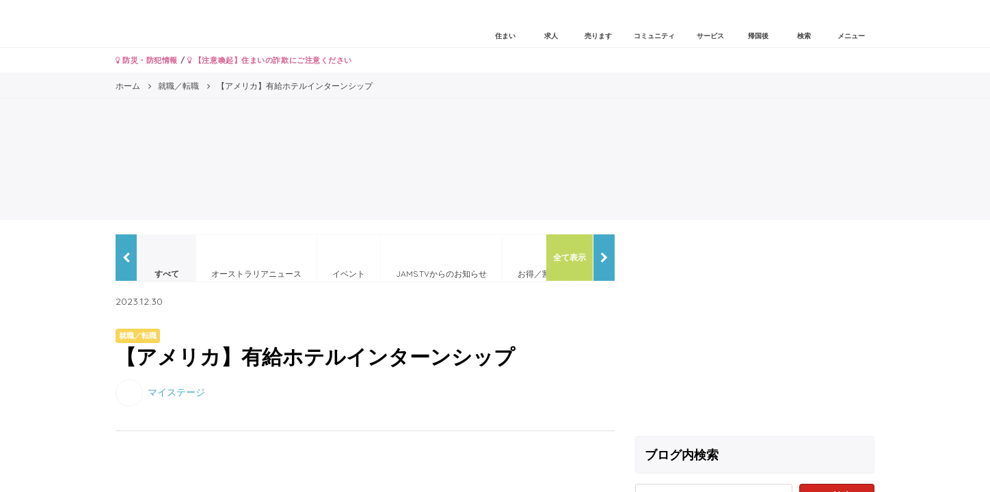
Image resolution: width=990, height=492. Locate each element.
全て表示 (569, 257)
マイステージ (176, 391)
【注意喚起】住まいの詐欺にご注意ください (269, 60)
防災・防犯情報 (147, 60)
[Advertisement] (754, 330)
